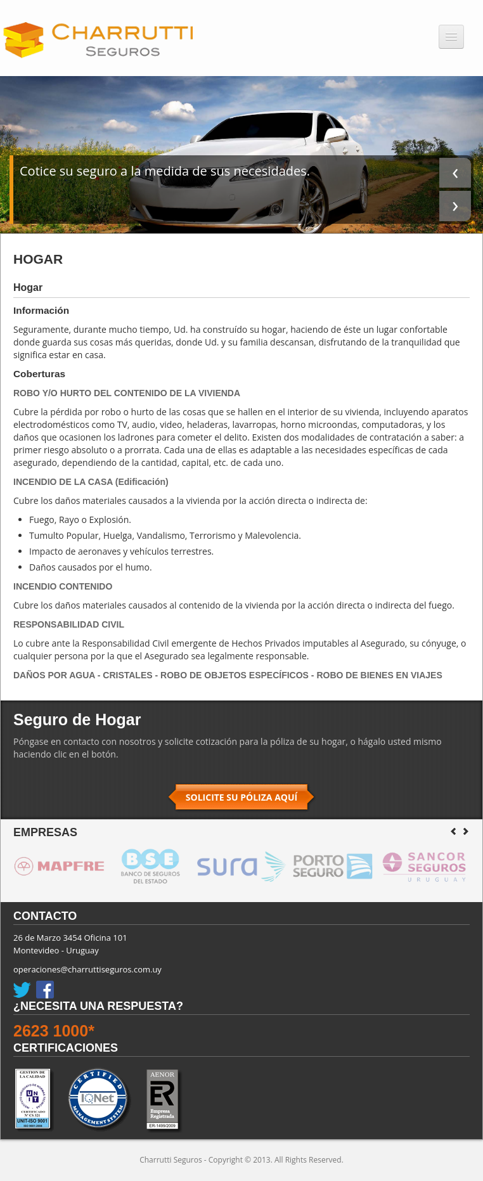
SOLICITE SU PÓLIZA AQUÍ (241, 797)
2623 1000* (53, 1031)
